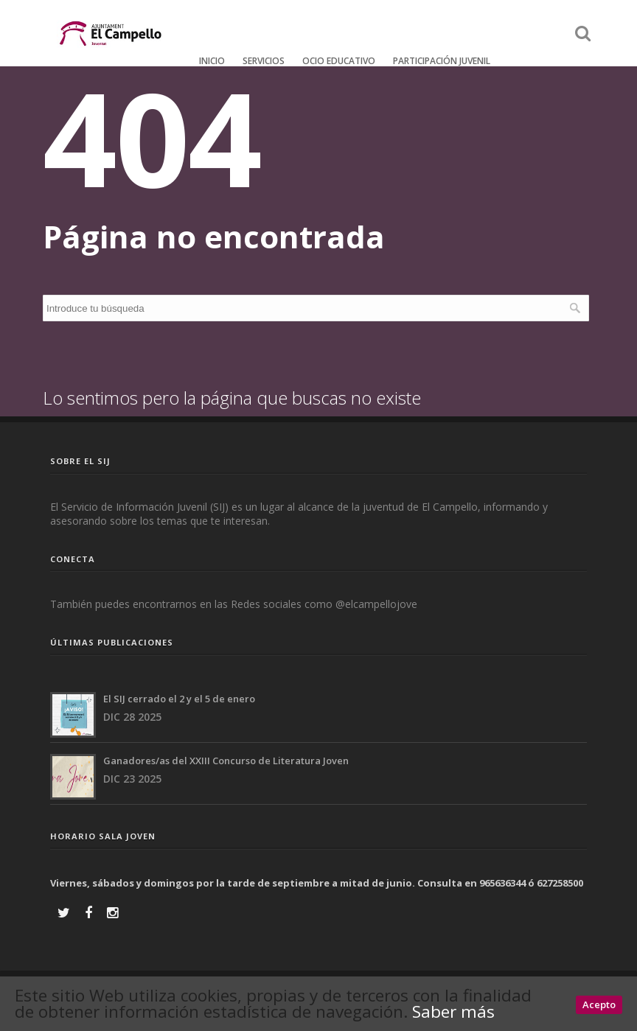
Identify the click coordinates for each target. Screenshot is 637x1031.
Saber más (453, 1011)
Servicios (264, 61)
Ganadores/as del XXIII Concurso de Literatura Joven (226, 760)
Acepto (599, 1004)
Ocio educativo (338, 61)
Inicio (212, 61)
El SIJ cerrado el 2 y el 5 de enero (179, 698)
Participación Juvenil (441, 61)
